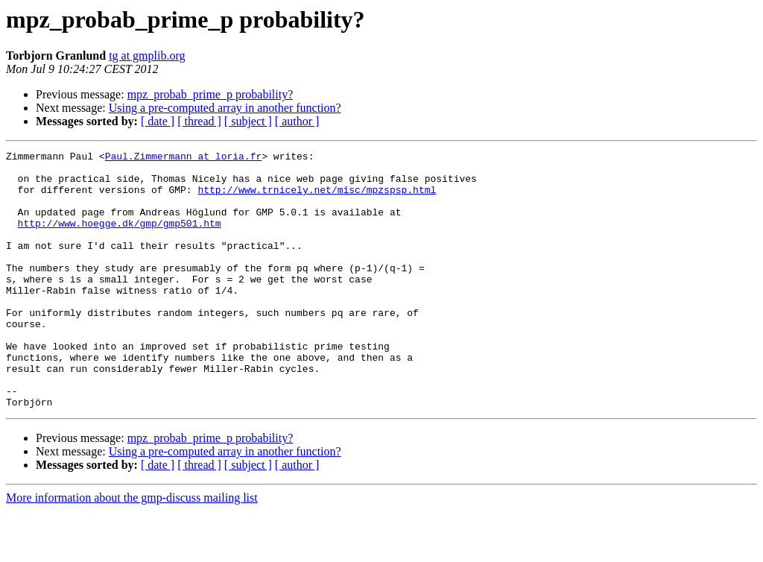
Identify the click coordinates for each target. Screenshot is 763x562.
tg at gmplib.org (147, 55)
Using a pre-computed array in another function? (225, 107)
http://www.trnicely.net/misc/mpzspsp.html (316, 198)
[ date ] (157, 121)
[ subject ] (248, 121)
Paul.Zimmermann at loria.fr (183, 158)
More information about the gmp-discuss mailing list (132, 549)
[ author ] (297, 121)
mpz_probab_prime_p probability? (210, 94)
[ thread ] (199, 121)
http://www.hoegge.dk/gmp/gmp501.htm (119, 238)
